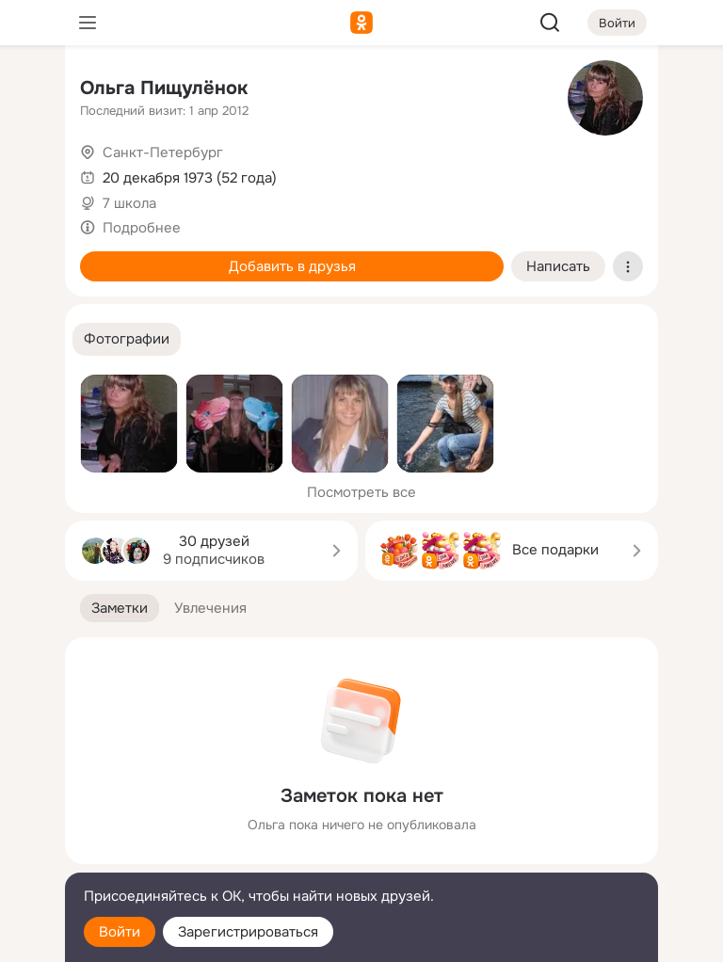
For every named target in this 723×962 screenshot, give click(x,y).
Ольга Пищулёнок (164, 88)
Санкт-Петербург (163, 152)
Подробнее (142, 227)
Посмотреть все (361, 492)
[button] (126, 339)
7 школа (129, 203)
